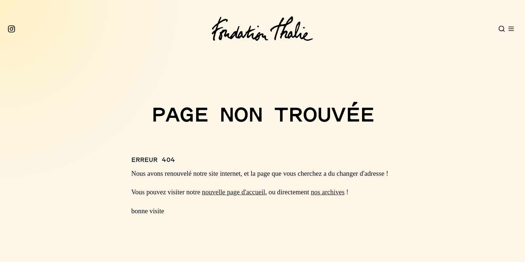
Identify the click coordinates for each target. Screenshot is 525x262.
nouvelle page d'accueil (233, 192)
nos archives (328, 192)
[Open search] (501, 28)
